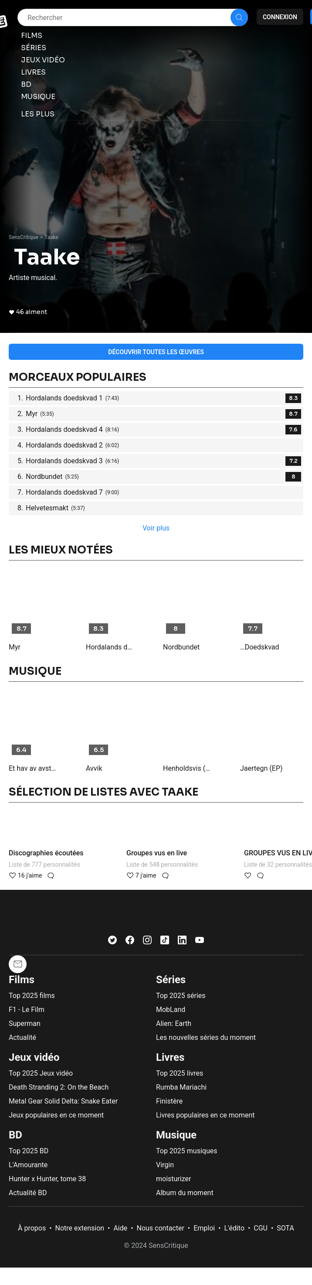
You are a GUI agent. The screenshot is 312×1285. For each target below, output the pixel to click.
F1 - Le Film (26, 1009)
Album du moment (185, 1193)
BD (15, 1135)
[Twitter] (112, 942)
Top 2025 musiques (186, 1151)
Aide (120, 1228)
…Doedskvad (259, 647)
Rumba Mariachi (181, 1087)
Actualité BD (28, 1193)
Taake (51, 237)
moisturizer (173, 1179)
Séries (171, 980)
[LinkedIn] (182, 942)
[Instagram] (147, 942)
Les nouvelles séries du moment (206, 1037)
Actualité (22, 1037)
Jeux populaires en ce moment (56, 1115)
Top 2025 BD (28, 1151)
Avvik (94, 768)
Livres (170, 1057)
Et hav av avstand (33, 768)
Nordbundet (181, 647)
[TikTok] (164, 942)
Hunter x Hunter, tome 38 (47, 1179)
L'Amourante (28, 1165)
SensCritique (23, 237)
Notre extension (80, 1228)
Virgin (165, 1165)
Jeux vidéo (34, 1057)
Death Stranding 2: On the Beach (59, 1087)
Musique (176, 1135)
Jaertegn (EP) (261, 768)
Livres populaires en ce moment (205, 1115)
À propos (32, 1228)
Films (21, 980)
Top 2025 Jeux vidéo (41, 1073)
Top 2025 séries (181, 995)
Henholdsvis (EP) (188, 768)
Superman (25, 1023)
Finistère (169, 1101)
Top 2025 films (32, 995)
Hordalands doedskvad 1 (111, 647)
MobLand (170, 1009)
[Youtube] (199, 942)
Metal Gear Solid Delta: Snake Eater (63, 1101)
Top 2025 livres (179, 1073)
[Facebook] (129, 942)
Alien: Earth (173, 1023)
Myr (14, 647)
